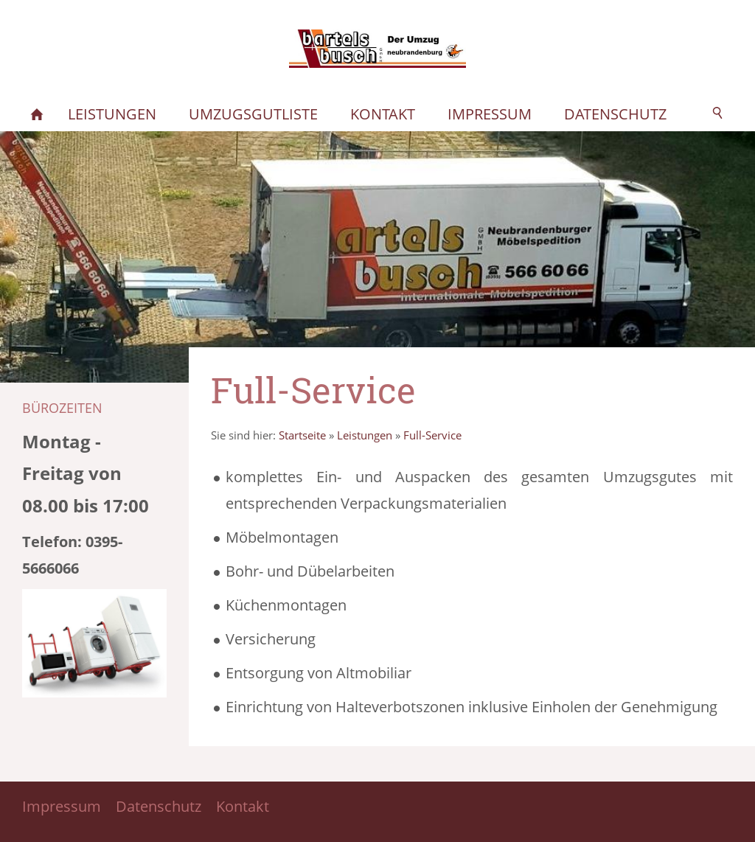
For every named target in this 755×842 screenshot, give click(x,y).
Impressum (61, 806)
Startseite (302, 435)
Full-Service (432, 435)
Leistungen (364, 435)
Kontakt (242, 806)
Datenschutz (158, 806)
